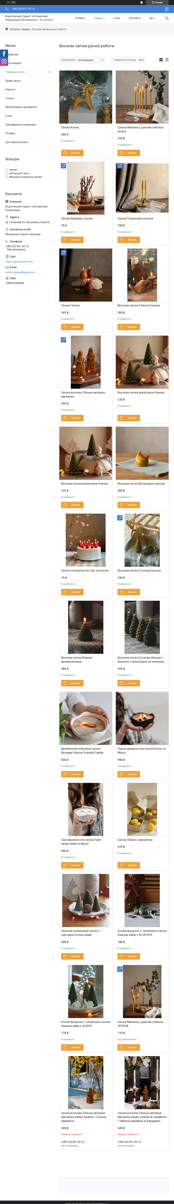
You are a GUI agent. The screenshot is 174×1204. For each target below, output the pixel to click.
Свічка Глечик (70, 305)
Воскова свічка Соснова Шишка (139, 570)
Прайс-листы (13, 80)
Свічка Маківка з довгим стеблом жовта (140, 129)
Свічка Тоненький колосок (135, 218)
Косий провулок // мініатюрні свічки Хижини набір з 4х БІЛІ (85, 1024)
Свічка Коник (70, 127)
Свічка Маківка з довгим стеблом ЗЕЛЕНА (140, 1024)
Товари (98, 18)
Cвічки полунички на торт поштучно (85, 570)
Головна (80, 18)
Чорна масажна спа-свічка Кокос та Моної (142, 750)
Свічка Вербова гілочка (77, 218)
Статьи (9, 98)
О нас (117, 18)
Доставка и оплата (16, 142)
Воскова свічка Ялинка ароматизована (76, 659)
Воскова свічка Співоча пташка (139, 305)
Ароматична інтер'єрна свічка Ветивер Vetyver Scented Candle (82, 750)
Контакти (134, 18)
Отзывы (10, 133)
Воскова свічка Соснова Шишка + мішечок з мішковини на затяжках (141, 659)
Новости (10, 89)
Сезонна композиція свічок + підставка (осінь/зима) (80, 933)
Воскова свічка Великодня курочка (141, 483)
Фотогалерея (13, 63)
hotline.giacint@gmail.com (20, 272)
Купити (76, 152)
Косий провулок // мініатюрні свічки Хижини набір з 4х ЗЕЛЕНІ (142, 933)
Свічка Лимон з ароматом (135, 840)
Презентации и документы (21, 107)
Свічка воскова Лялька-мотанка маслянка (83, 394)
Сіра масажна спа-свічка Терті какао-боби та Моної (81, 841)
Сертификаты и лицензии (20, 124)
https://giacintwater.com (19, 261)
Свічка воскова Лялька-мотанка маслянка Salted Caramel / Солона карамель (83, 1117)
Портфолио (12, 54)
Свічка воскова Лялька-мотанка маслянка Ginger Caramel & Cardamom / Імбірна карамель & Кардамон (142, 1117)
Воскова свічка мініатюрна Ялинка (141, 392)
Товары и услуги (15, 72)
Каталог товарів (20, 29)
